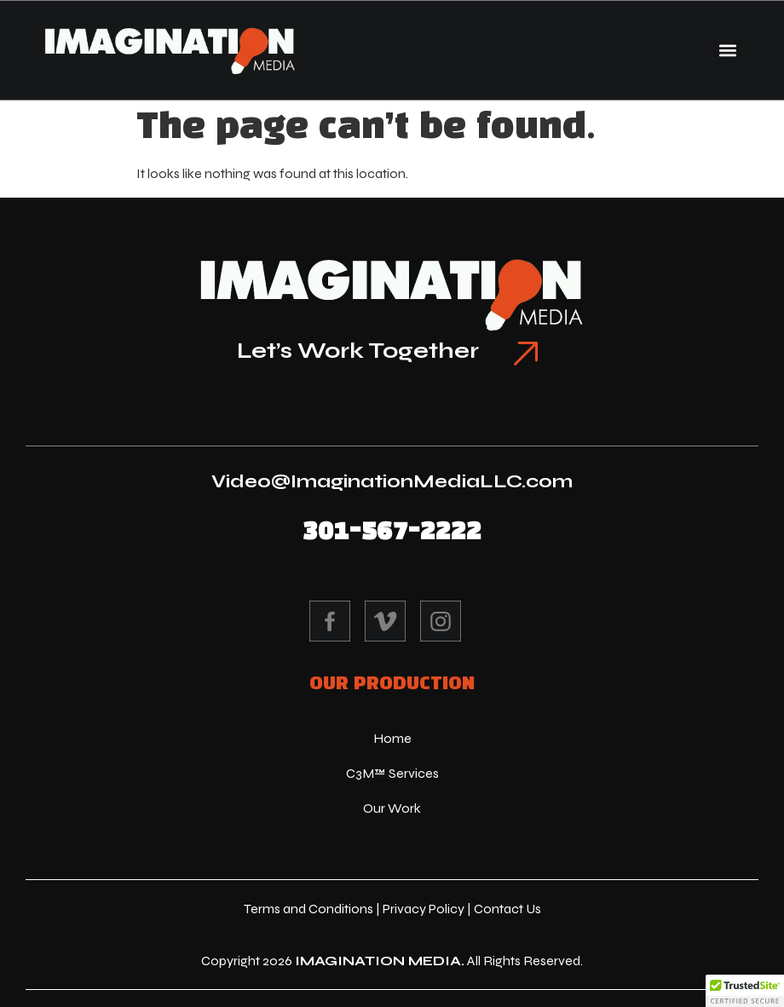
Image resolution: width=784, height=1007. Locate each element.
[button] (727, 51)
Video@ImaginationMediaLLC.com (392, 481)
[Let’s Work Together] (525, 353)
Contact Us (507, 909)
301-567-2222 (392, 531)
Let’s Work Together (358, 350)
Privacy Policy (423, 909)
